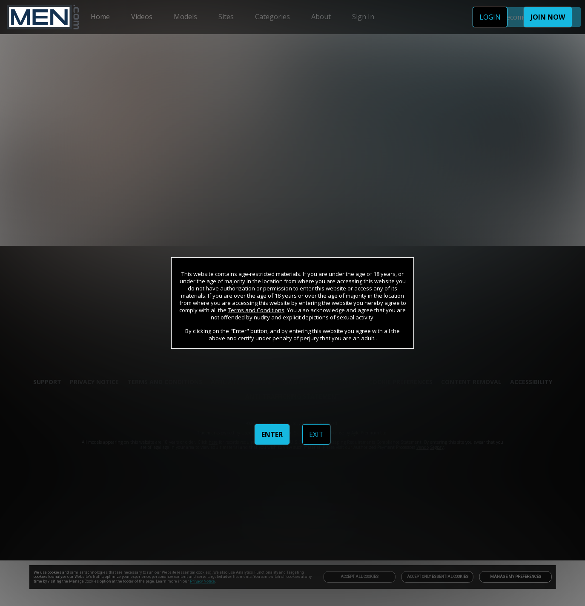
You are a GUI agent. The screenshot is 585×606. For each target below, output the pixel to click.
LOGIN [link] (490, 17)
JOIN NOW (548, 17)
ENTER (272, 434)
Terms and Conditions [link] (256, 310)
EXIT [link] (316, 434)
